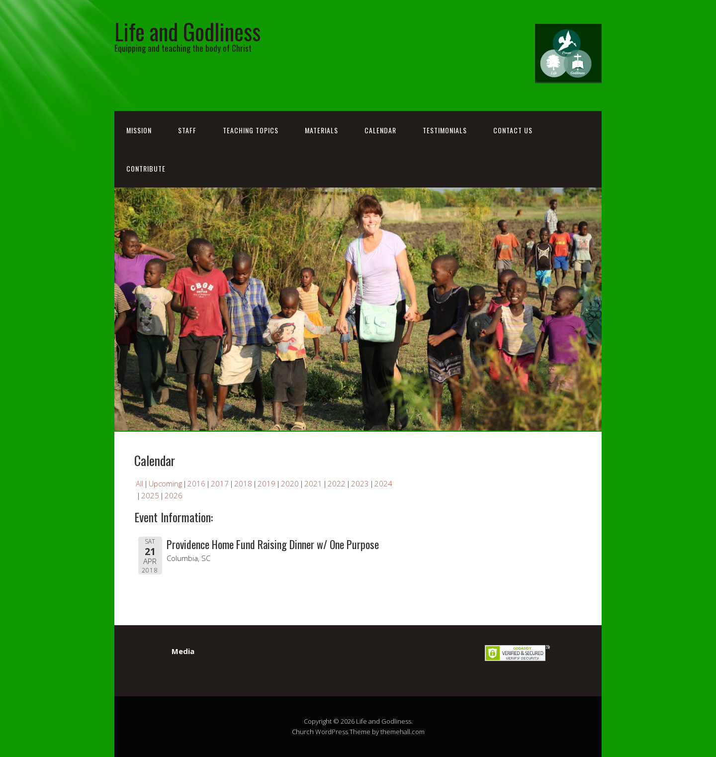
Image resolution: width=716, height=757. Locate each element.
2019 (266, 483)
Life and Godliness (187, 31)
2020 (290, 483)
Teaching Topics (250, 130)
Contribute (146, 168)
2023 (360, 483)
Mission (139, 130)
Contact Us (513, 130)
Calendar (380, 130)
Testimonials (445, 130)
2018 (243, 483)
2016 (196, 483)
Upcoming (165, 483)
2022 (337, 483)
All (139, 483)
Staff (187, 130)
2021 (313, 483)
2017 (220, 483)
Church (303, 731)
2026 (173, 495)
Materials (321, 130)
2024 (383, 483)
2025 (150, 495)
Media (183, 651)
